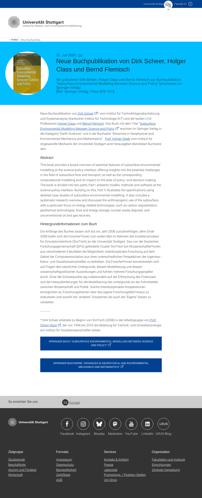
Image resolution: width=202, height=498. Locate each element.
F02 (180, 3)
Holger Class (67, 123)
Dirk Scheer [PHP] (86, 113)
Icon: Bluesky (99, 424)
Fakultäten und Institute (168, 459)
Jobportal (110, 470)
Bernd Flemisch (93, 123)
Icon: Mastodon (115, 424)
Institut (14, 39)
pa (80, 55)
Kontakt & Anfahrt (116, 459)
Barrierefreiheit (66, 470)
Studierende (16, 459)
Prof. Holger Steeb (117, 139)
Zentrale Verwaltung (166, 470)
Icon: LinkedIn (147, 424)
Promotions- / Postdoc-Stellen (125, 475)
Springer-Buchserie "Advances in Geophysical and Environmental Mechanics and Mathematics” (101, 365)
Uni (154, 3)
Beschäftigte (17, 464)
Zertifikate (63, 475)
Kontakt (71, 402)
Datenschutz (65, 464)
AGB (59, 480)
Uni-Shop (110, 480)
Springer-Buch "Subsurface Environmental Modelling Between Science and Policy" (101, 343)
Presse (108, 464)
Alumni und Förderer (22, 470)
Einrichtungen (161, 464)
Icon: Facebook (67, 424)
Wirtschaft (15, 475)
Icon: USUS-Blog (163, 424)
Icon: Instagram (83, 424)
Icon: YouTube (131, 424)
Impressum (64, 459)
